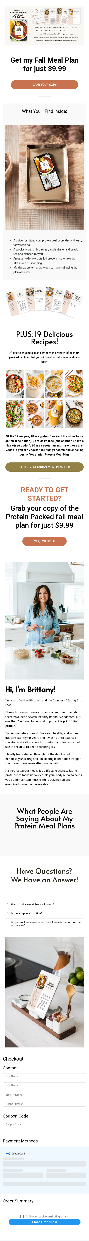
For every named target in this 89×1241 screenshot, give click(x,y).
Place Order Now (44, 1222)
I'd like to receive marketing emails (47, 1216)
